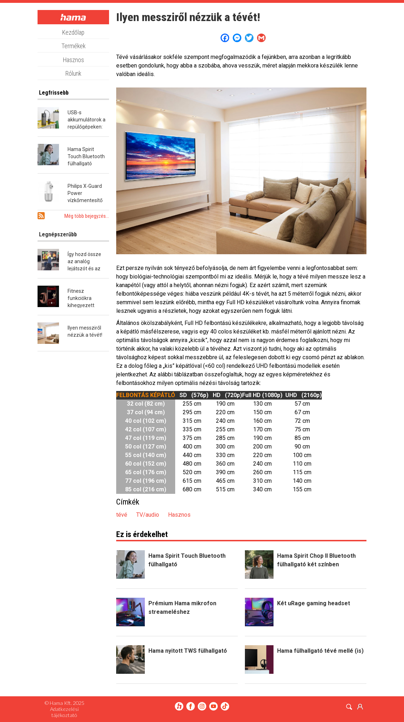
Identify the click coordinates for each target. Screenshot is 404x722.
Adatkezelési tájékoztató (64, 712)
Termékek (73, 46)
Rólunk (73, 73)
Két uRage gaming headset (313, 603)
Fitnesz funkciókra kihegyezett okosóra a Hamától (81, 305)
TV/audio (147, 514)
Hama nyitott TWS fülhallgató (187, 650)
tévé (121, 514)
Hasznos (73, 60)
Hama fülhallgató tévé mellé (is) (320, 650)
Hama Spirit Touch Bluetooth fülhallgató (86, 156)
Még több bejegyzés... (86, 216)
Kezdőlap (73, 32)
